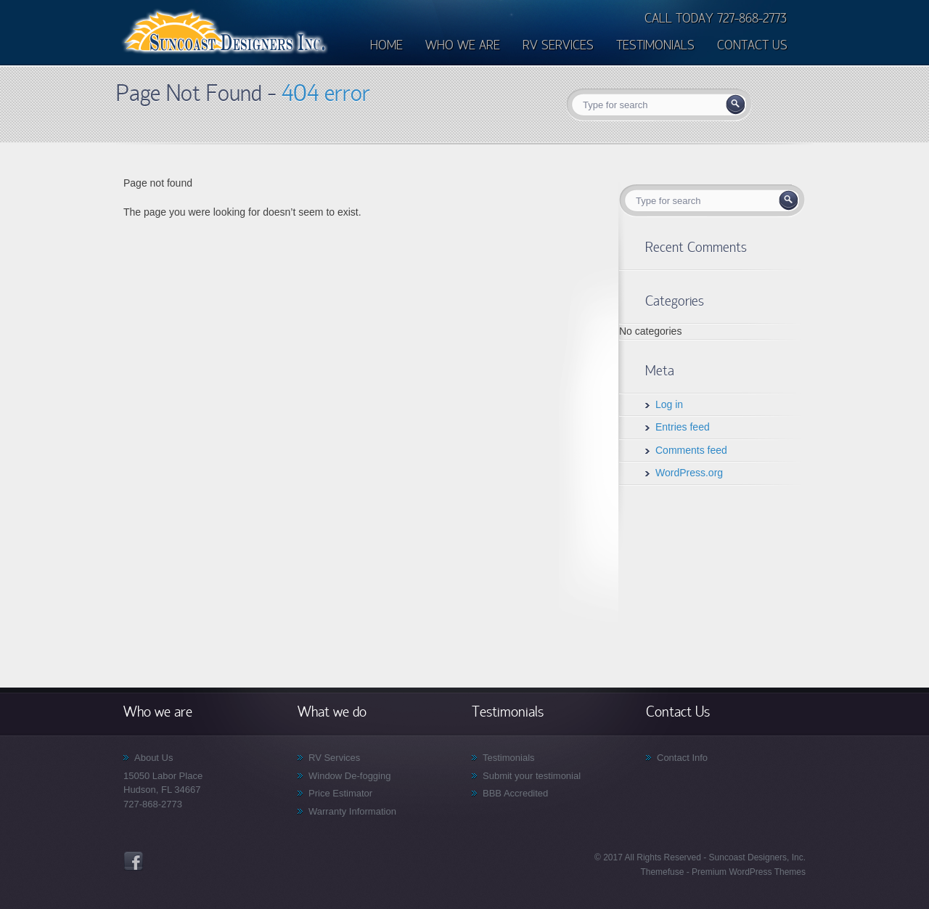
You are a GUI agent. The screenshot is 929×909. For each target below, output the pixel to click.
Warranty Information (352, 811)
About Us (153, 757)
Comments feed (691, 450)
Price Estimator (340, 793)
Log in (669, 404)
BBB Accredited (515, 793)
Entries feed (682, 427)
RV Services (334, 757)
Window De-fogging (349, 775)
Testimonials (509, 757)
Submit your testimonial (532, 775)
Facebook (133, 861)
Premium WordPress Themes (747, 872)
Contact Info (682, 757)
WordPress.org (689, 472)
